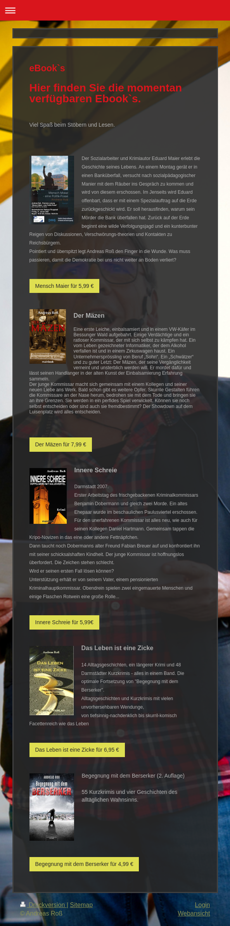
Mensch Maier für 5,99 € (64, 286)
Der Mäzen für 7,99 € (60, 444)
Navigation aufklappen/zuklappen (115, 10)
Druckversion (43, 905)
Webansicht (194, 913)
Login (202, 905)
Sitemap (81, 905)
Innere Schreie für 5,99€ (64, 622)
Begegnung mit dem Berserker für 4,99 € (84, 864)
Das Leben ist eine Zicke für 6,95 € (77, 750)
